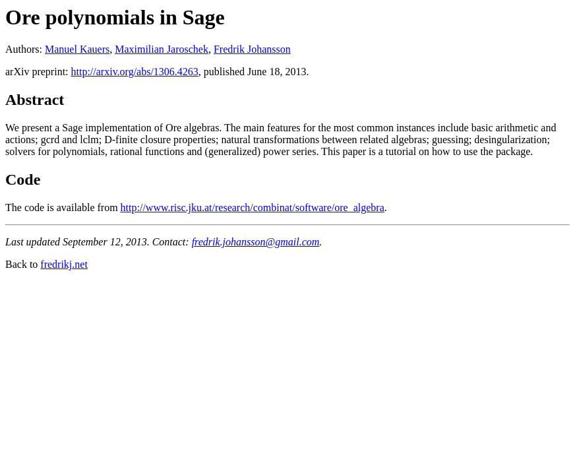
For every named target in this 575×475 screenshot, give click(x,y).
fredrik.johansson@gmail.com (256, 241)
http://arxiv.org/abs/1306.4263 (134, 71)
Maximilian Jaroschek (161, 49)
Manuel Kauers (77, 49)
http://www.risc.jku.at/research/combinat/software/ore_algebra (252, 207)
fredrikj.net (64, 264)
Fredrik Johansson (252, 49)
